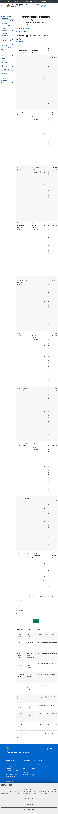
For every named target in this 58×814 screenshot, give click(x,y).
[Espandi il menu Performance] (13, 33)
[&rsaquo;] (21, 600)
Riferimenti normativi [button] (25, 28)
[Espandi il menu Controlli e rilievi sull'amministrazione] (13, 60)
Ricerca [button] (21, 41)
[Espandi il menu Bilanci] (13, 51)
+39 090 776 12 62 (13, 770)
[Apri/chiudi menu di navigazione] (1, 5)
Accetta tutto (29, 804)
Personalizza (29, 798)
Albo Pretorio (24, 767)
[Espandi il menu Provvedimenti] (10, 40)
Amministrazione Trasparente (6, 17)
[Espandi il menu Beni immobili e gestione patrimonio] (13, 55)
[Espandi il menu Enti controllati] (13, 35)
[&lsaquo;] (17, 596)
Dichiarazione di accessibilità (44, 767)
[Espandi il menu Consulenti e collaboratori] (13, 27)
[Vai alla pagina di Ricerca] (53, 6)
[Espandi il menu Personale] (10, 28)
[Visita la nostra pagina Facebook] (41, 5)
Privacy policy (45, 793)
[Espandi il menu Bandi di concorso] (13, 30)
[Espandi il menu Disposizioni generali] (13, 20)
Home (5, 12)
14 (17, 600)
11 (45, 597)
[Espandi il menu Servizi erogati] (13, 62)
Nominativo (19, 614)
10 (41, 597)
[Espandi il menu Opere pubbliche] (13, 69)
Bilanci (23, 770)
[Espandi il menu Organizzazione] (13, 23)
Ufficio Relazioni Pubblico (27, 774)
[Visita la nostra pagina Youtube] (44, 5)
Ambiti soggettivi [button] (23, 31)
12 (49, 597)
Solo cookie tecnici (29, 809)
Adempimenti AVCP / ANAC (28, 768)
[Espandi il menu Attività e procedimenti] (13, 39)
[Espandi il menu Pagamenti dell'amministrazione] (13, 66)
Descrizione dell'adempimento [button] (27, 25)
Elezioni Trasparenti (26, 772)
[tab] (36, 25)
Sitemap (39, 765)
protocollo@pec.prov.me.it (11, 774)
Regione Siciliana (8, 1)
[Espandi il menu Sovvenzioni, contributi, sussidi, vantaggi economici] (13, 49)
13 (52, 597)
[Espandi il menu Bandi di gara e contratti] (13, 44)
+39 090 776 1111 (15, 769)
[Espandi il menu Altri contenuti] (13, 82)
